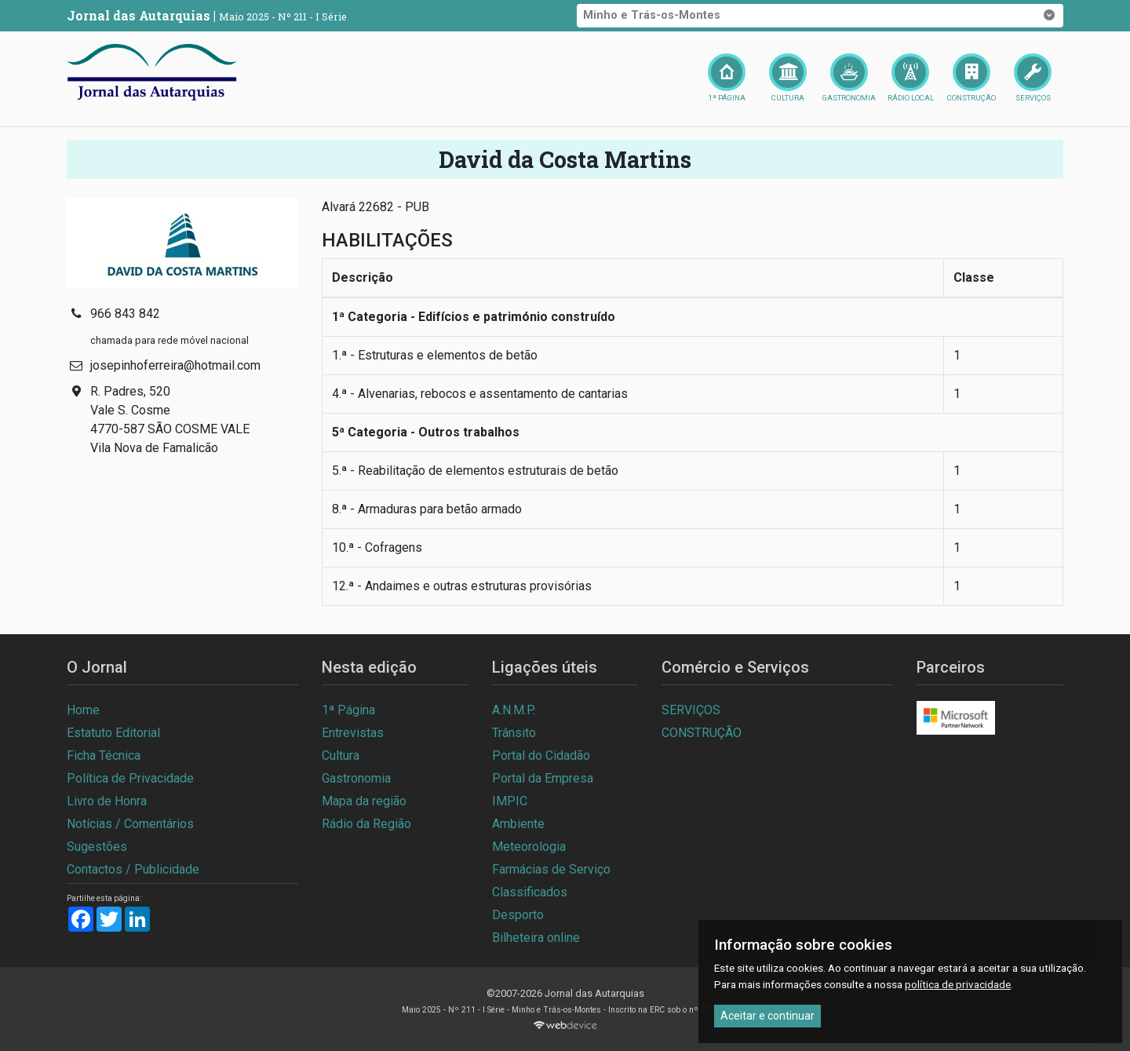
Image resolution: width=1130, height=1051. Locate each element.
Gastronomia (356, 778)
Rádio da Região (366, 823)
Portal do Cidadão (541, 755)
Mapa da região (364, 801)
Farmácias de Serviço (551, 869)
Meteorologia (529, 846)
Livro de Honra (107, 801)
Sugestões (97, 846)
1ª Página (348, 709)
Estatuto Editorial (113, 732)
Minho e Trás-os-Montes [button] (820, 15)
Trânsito (514, 732)
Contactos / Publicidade (133, 869)
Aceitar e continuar (767, 1015)
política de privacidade (958, 984)
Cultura (340, 755)
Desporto (518, 914)
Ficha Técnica (103, 755)
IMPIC (509, 801)
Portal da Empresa (542, 778)
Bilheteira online (536, 937)
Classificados (529, 892)
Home (83, 709)
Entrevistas (353, 732)
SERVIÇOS (691, 709)
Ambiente (518, 823)
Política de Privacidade (130, 778)
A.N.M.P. (513, 709)
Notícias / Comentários (130, 823)
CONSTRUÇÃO (702, 732)
